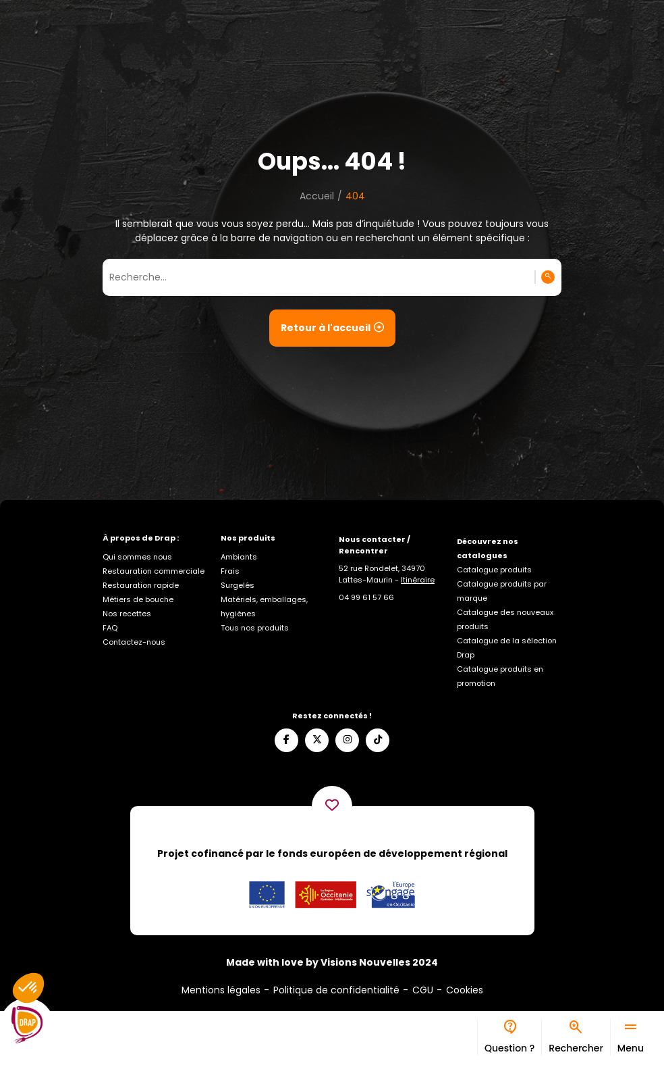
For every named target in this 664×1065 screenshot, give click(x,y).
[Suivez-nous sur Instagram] (347, 740)
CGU (422, 990)
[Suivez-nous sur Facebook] (286, 740)
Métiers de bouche (138, 599)
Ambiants (239, 556)
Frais (230, 571)
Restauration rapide (141, 585)
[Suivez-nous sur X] (317, 740)
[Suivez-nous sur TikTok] (377, 740)
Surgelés (237, 585)
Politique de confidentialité (336, 990)
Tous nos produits (255, 627)
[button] (28, 988)
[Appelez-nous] (366, 597)
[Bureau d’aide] (509, 1037)
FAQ (110, 627)
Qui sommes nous (137, 556)
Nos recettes (127, 613)
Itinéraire (418, 579)
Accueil (317, 196)
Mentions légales (221, 990)
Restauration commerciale (153, 571)
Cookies (464, 990)
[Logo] (27, 1025)
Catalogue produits (494, 569)
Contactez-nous (134, 642)
